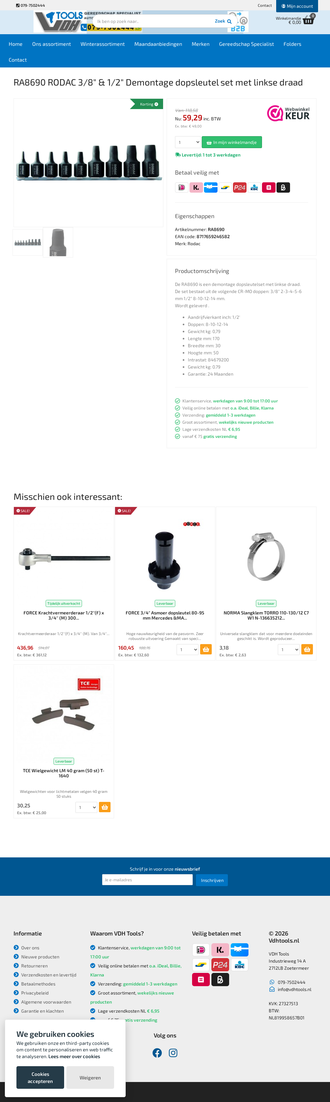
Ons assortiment (61, 46)
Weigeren (90, 1077)
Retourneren (31, 965)
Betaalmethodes (34, 983)
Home (25, 46)
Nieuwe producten (36, 956)
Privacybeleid (31, 993)
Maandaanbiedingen (168, 46)
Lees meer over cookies (74, 1056)
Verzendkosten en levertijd (45, 974)
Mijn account (297, 6)
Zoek (209, 24)
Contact (265, 5)
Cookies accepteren (40, 1077)
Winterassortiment (112, 46)
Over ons (26, 947)
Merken (210, 46)
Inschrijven (212, 880)
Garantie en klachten (39, 1011)
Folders (302, 46)
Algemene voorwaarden (42, 1002)
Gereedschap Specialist (256, 46)
